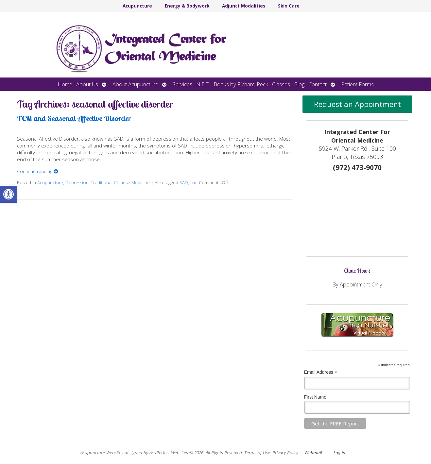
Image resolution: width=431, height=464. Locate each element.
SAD (184, 182)
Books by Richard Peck (241, 84)
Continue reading (37, 171)
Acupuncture (137, 6)
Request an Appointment (357, 104)
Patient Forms (357, 84)
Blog (299, 84)
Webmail (313, 452)
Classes (281, 84)
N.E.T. (203, 84)
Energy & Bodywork (187, 6)
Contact (317, 84)
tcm (194, 182)
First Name (315, 397)
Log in (339, 452)
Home (65, 84)
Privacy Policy (285, 452)
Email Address (320, 372)
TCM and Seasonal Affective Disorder (74, 118)
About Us (87, 84)
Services (182, 84)
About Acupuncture (135, 84)
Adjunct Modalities (243, 6)
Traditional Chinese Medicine (120, 182)
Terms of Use (257, 452)
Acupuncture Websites (101, 452)
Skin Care (289, 6)
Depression (77, 182)
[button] (8, 194)
